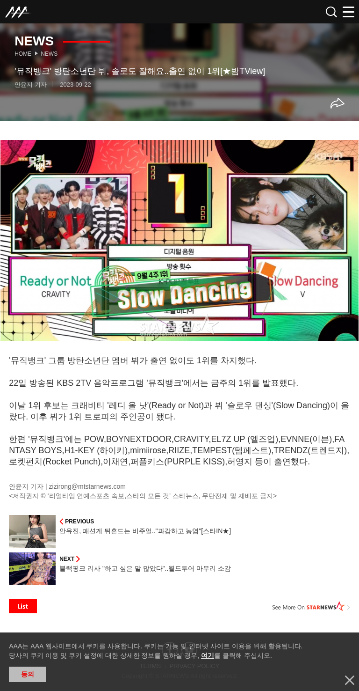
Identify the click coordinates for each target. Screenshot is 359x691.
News (49, 54)
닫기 (349, 680)
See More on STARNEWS (311, 606)
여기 (207, 655)
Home (22, 54)
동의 (27, 674)
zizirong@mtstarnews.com (87, 486)
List (23, 606)
